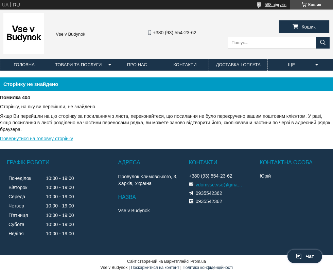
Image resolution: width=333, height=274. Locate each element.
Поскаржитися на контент (155, 267)
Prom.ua (198, 261)
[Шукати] (323, 43)
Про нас (137, 64)
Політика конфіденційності (207, 267)
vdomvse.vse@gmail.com (219, 184)
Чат (305, 256)
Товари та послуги (78, 64)
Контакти (184, 64)
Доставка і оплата (238, 64)
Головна (24, 64)
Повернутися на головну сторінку (36, 138)
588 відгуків (275, 4)
